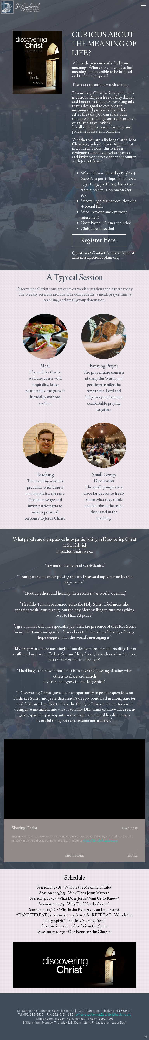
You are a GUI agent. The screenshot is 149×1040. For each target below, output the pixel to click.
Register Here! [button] (99, 240)
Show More (74, 855)
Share (132, 855)
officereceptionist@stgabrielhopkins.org (103, 1015)
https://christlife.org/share (100, 841)
